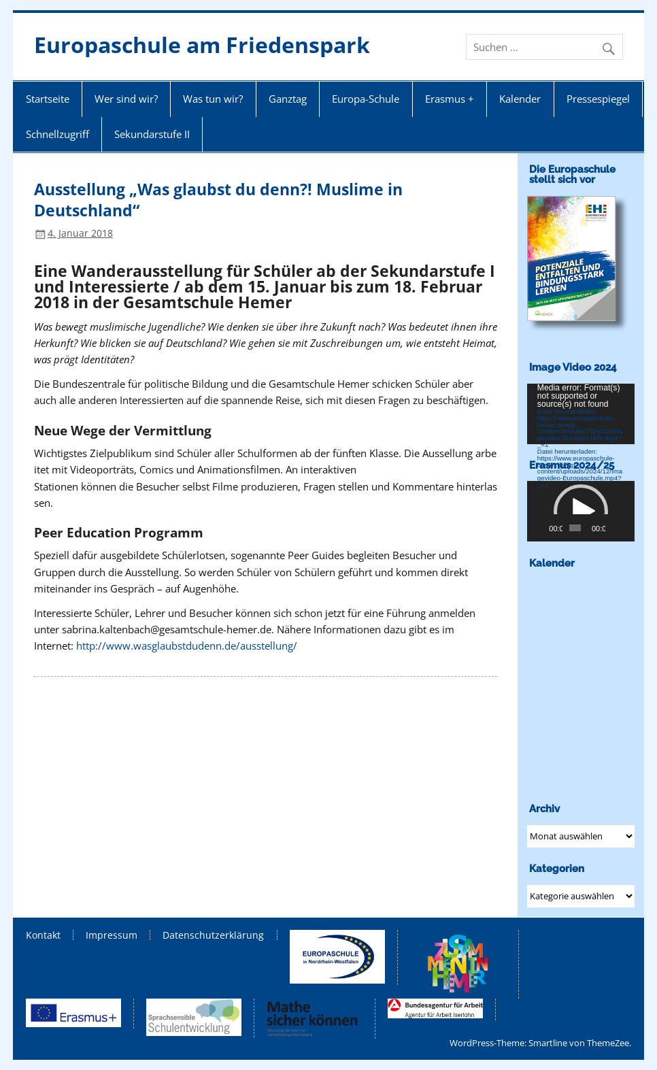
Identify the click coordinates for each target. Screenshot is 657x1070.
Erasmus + (449, 98)
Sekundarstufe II (152, 134)
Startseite (47, 98)
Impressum (111, 935)
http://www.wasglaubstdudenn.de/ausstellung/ (186, 645)
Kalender (520, 98)
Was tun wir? (213, 98)
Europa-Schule (365, 98)
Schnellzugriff (57, 134)
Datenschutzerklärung (213, 935)
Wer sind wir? (126, 98)
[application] (581, 414)
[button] (581, 511)
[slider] (574, 527)
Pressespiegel (598, 98)
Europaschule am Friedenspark (202, 44)
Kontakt (43, 935)
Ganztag (288, 98)
